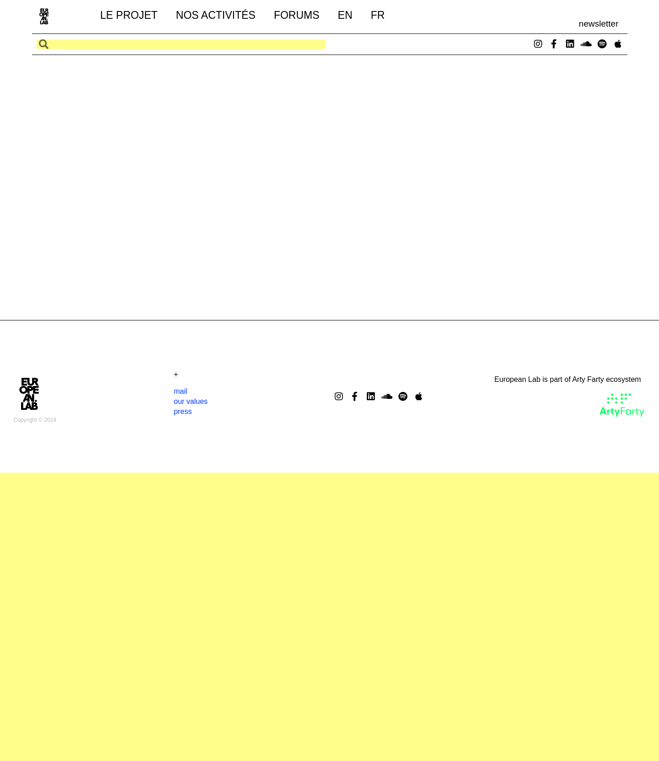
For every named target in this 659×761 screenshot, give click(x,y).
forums (297, 15)
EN (345, 15)
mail (180, 391)
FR (378, 15)
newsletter (599, 23)
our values (191, 401)
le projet (129, 15)
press (183, 411)
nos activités (216, 15)
